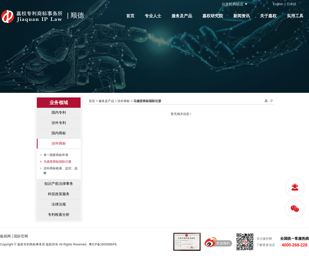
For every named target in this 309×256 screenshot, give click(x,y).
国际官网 (21, 236)
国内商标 (59, 133)
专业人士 (153, 16)
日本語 (291, 4)
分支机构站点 (232, 4)
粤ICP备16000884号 (103, 244)
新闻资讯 (241, 16)
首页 (130, 16)
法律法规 (59, 204)
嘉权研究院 (212, 16)
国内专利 (59, 112)
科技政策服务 (59, 194)
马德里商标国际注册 (57, 161)
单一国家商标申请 (56, 155)
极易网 (5, 236)
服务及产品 (181, 16)
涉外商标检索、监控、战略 (61, 171)
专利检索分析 (59, 214)
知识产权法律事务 (58, 183)
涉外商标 (59, 143)
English (278, 4)
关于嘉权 (268, 16)
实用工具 (295, 16)
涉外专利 (59, 123)
